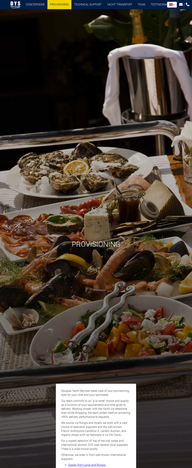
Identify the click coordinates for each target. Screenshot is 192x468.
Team (141, 4)
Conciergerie (35, 4)
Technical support (88, 4)
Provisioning (59, 4)
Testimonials (161, 4)
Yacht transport (119, 4)
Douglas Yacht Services (15, 4)
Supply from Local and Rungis (87, 465)
